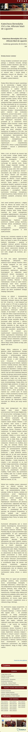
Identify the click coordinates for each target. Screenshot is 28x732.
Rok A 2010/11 (4, 701)
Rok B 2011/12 (4, 703)
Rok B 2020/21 (13, 708)
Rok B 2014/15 (4, 708)
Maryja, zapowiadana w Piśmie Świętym (10, 696)
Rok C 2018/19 (13, 705)
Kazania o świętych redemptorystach (9, 694)
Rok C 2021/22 (13, 710)
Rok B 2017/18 (13, 703)
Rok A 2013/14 (4, 707)
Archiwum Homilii (5, 677)
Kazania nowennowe (6, 690)
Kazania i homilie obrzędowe (7, 692)
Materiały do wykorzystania (7, 676)
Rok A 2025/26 (21, 707)
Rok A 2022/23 (21, 701)
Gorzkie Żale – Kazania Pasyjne (8, 683)
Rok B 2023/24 (21, 703)
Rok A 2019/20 (13, 707)
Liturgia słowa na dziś (6, 674)
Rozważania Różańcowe (7, 681)
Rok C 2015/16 (4, 710)
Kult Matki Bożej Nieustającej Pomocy (10, 684)
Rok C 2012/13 (4, 705)
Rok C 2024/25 (21, 705)
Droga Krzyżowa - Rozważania (8, 679)
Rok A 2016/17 (13, 701)
